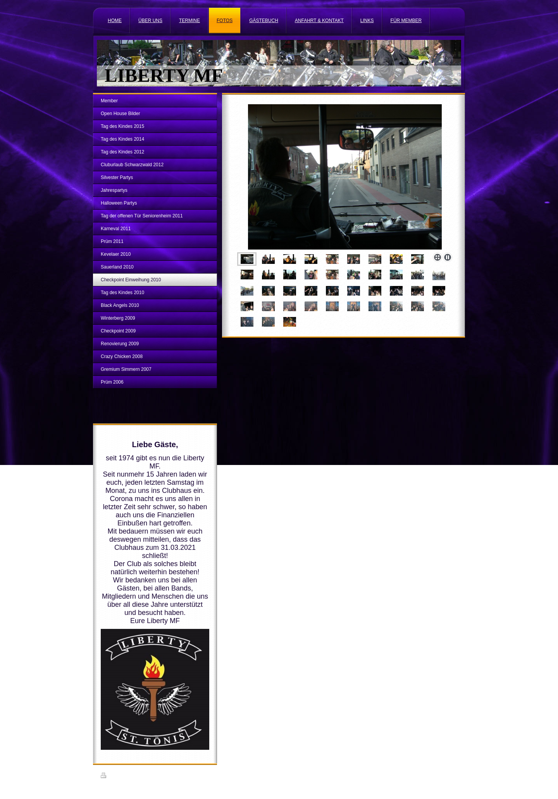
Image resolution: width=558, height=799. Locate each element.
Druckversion (118, 776)
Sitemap (145, 776)
